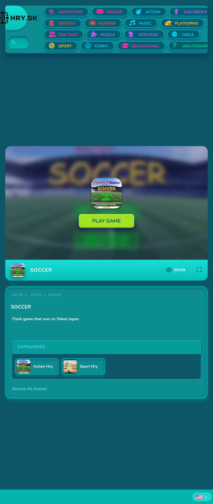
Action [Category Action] (36, 295)
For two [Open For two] (68, 34)
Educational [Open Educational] (145, 46)
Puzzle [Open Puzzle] (108, 34)
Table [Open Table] (188, 34)
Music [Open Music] (145, 23)
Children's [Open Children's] (195, 12)
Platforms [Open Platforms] (186, 23)
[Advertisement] (106, 100)
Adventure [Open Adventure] (71, 12)
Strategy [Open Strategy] (148, 34)
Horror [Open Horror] (107, 23)
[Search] (15, 42)
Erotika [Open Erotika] (67, 23)
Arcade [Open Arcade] (114, 12)
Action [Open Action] (153, 12)
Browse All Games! (29, 388)
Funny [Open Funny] (101, 46)
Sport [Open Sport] (65, 46)
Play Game (106, 221)
